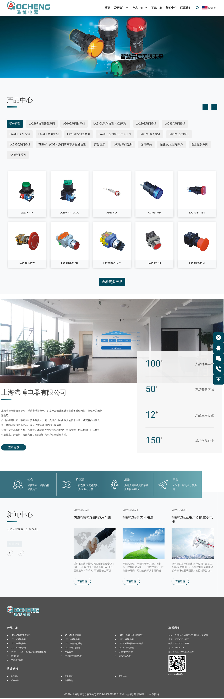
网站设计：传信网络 (148, 695)
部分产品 (14, 123)
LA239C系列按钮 (19, 144)
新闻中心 (15, 681)
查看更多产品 (112, 282)
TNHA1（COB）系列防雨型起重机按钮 (62, 144)
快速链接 (12, 670)
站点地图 (131, 695)
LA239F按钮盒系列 (78, 134)
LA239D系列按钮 (150, 134)
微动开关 (146, 144)
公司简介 (15, 677)
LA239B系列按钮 (19, 134)
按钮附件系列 (17, 154)
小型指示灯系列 (123, 144)
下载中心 (123, 677)
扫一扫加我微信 (175, 675)
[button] (107, 73)
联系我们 (69, 681)
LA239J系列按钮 (179, 134)
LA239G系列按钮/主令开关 (115, 134)
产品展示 (99, 144)
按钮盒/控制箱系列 (171, 144)
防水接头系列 (200, 144)
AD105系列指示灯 (74, 123)
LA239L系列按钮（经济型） (110, 123)
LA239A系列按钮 (175, 123)
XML (122, 695)
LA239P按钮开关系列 (42, 123)
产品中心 (12, 629)
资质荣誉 (69, 677)
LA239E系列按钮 (146, 123)
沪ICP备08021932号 (108, 695)
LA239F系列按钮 (48, 134)
